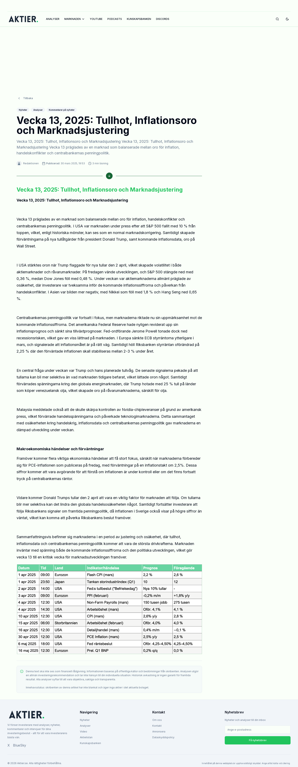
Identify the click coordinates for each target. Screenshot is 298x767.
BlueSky (19, 745)
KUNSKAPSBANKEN (139, 18)
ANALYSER (52, 18)
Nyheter (85, 719)
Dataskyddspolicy (163, 737)
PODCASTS (114, 18)
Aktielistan (86, 737)
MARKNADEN (74, 19)
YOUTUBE (96, 18)
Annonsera (158, 731)
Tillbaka (25, 98)
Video (83, 731)
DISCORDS (162, 18)
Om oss (157, 719)
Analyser (85, 725)
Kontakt (157, 725)
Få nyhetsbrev (258, 740)
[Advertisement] (149, 57)
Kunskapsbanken (90, 743)
